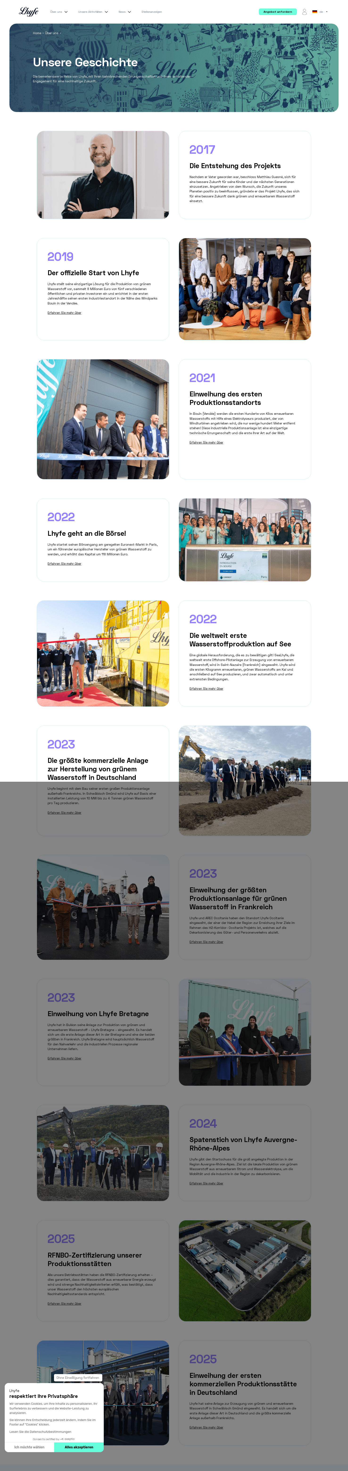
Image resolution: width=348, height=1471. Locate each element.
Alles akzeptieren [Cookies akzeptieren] (79, 1447)
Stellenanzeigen (152, 11)
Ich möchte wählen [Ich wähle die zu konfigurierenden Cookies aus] (29, 1447)
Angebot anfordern (278, 11)
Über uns (59, 12)
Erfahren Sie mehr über (64, 313)
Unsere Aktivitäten (93, 12)
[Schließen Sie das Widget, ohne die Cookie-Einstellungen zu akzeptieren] (78, 1378)
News (125, 12)
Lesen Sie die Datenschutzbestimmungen (40, 1432)
